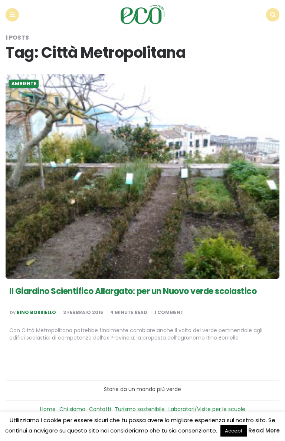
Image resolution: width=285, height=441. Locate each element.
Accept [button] (233, 430)
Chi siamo (72, 409)
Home (48, 409)
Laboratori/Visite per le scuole (206, 409)
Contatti (100, 409)
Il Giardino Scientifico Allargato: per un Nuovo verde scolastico (132, 291)
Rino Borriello (36, 312)
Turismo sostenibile (140, 409)
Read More (264, 430)
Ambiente (24, 83)
